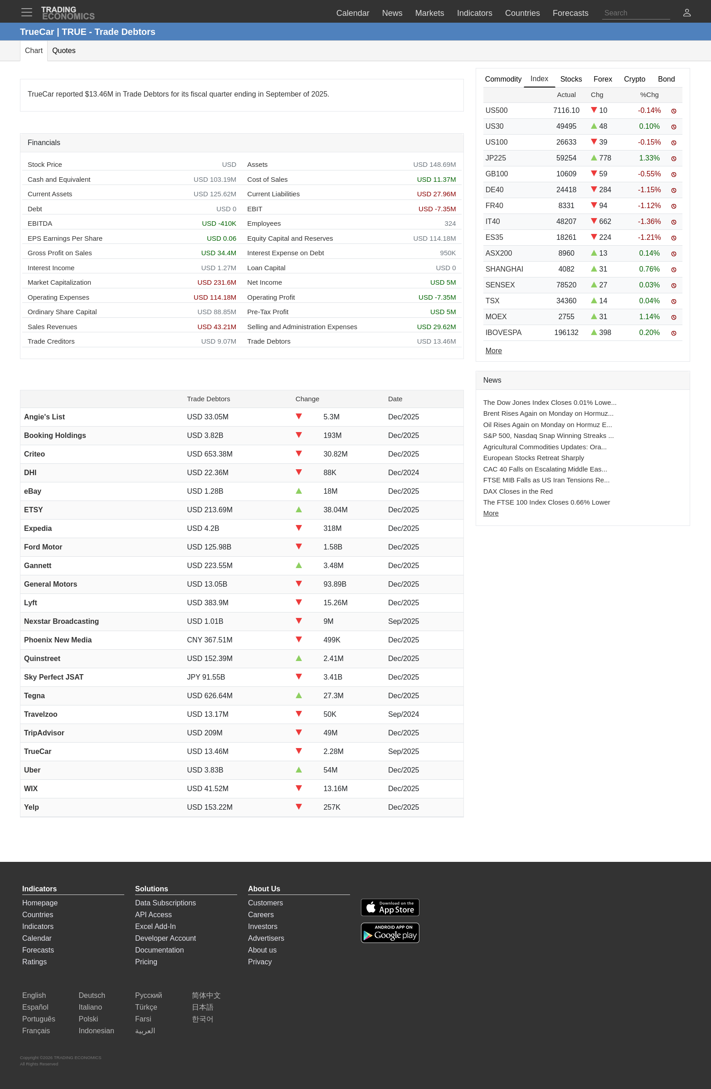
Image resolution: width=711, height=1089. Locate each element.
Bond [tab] (666, 79)
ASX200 (499, 253)
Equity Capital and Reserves (290, 238)
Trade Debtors (268, 341)
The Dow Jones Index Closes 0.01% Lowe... (550, 402)
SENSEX (500, 285)
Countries (37, 915)
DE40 (495, 190)
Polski (88, 1019)
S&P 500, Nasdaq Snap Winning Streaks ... (548, 435)
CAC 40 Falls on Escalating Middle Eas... (545, 469)
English (34, 995)
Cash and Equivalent (59, 179)
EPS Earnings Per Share (65, 238)
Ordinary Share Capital (62, 312)
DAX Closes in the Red (518, 491)
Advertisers (266, 938)
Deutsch (92, 995)
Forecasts (38, 950)
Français (36, 1031)
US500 (497, 110)
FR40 (494, 205)
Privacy (260, 962)
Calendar (37, 938)
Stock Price (45, 164)
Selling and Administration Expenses (302, 327)
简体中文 (206, 995)
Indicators (38, 926)
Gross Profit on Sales (60, 253)
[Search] (636, 13)
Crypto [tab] (634, 79)
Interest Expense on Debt (285, 253)
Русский (148, 995)
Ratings (34, 962)
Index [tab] (539, 79)
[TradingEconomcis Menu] (29, 12)
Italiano (90, 1007)
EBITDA (40, 223)
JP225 (496, 158)
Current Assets (50, 194)
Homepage (40, 903)
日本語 (203, 1007)
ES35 (494, 237)
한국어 (203, 1019)
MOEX (496, 317)
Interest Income (51, 268)
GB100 (497, 174)
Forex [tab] (603, 79)
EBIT (254, 209)
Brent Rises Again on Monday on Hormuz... (548, 413)
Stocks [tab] (571, 79)
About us (262, 950)
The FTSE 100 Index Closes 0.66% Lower (546, 502)
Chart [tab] (34, 50)
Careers (261, 915)
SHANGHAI (505, 269)
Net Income (264, 282)
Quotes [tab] (64, 50)
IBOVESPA (504, 332)
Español (35, 1007)
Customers (265, 903)
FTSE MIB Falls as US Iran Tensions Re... (546, 480)
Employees (264, 223)
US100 (497, 142)
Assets (257, 164)
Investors (263, 926)
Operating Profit (271, 297)
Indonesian (96, 1031)
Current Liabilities (273, 194)
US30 (495, 126)
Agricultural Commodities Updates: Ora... (545, 447)
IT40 (493, 221)
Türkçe (146, 1007)
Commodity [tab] (503, 79)
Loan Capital (266, 268)
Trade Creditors (51, 341)
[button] (687, 14)
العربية (145, 1031)
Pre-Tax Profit (267, 312)
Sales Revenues (52, 327)
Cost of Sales (267, 179)
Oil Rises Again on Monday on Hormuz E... (547, 424)
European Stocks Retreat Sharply (533, 458)
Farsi (143, 1019)
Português (38, 1019)
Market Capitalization (59, 282)
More (491, 513)
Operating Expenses (58, 297)
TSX (493, 301)
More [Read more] (494, 351)
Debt (35, 209)
